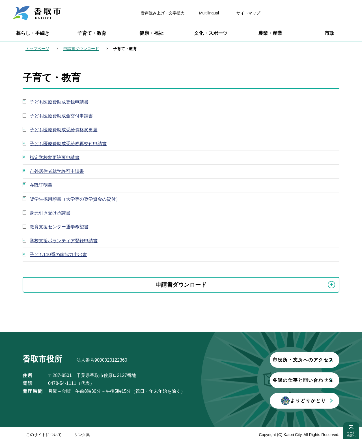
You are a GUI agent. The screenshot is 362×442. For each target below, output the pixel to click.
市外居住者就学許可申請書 (57, 171)
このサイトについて (44, 435)
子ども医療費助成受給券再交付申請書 (68, 143)
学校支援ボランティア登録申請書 (64, 240)
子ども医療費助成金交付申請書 (61, 115)
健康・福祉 (151, 33)
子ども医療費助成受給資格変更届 (64, 129)
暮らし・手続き (32, 33)
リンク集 (82, 435)
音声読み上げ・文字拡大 (162, 13)
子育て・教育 (91, 33)
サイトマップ (248, 13)
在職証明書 (41, 185)
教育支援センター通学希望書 (59, 226)
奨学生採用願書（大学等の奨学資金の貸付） (75, 199)
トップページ (37, 48)
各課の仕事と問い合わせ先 (270, 380)
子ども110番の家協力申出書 (58, 254)
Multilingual (209, 13)
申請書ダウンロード (81, 48)
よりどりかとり (270, 401)
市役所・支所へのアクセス (270, 359)
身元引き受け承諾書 (50, 213)
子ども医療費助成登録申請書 (59, 102)
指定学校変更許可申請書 (54, 157)
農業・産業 (270, 33)
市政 (329, 33)
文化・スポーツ (211, 33)
